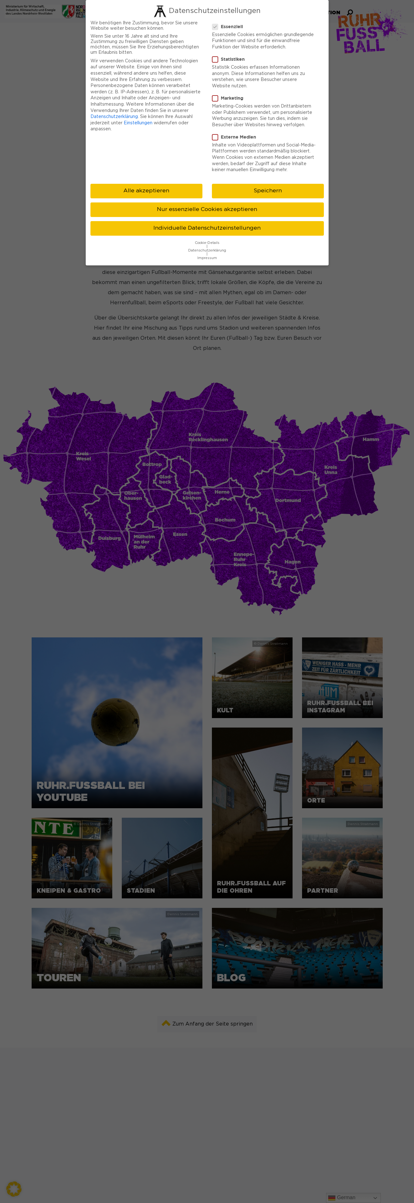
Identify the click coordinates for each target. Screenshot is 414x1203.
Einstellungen (138, 123)
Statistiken (230, 59)
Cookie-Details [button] (207, 243)
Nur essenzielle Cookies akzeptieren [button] (207, 209)
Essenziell (229, 26)
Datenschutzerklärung (114, 117)
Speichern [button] (268, 191)
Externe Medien (236, 137)
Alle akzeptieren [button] (146, 191)
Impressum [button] (207, 258)
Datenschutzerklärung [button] (207, 250)
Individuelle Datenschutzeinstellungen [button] (207, 228)
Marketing (229, 98)
